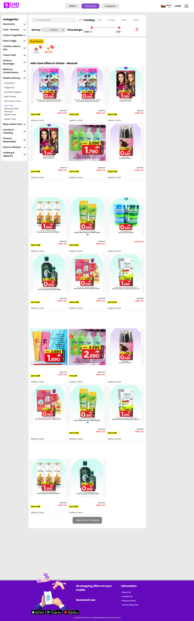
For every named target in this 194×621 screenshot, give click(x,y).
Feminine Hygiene (12, 92)
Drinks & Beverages (14, 62)
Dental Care (10, 114)
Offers (72, 6)
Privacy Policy (129, 600)
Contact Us (127, 596)
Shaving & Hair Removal (11, 110)
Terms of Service (130, 604)
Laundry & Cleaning (14, 131)
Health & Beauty (14, 78)
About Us (126, 592)
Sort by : (36, 30)
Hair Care (8, 105)
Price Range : (75, 30)
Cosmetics (9, 83)
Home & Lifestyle (14, 147)
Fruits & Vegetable (14, 35)
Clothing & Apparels (14, 154)
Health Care (10, 119)
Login (178, 6)
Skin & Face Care (12, 101)
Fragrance (9, 87)
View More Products (87, 520)
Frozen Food (14, 55)
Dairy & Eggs (14, 40)
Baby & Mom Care (14, 124)
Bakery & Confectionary (14, 71)
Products (90, 6)
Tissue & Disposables (14, 140)
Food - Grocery (14, 29)
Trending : (88, 20)
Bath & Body (10, 96)
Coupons (110, 6)
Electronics (14, 24)
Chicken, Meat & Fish (14, 48)
